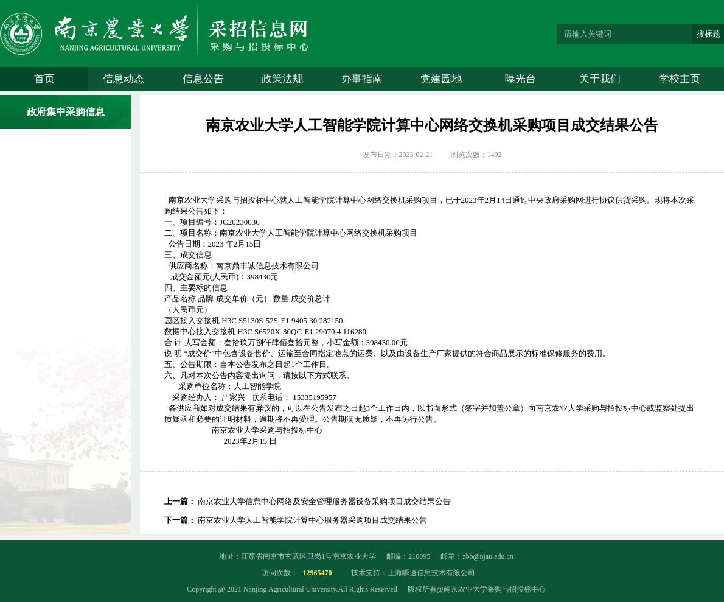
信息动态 (123, 79)
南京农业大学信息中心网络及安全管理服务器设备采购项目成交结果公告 (324, 501)
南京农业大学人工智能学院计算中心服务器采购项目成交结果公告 (312, 520)
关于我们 (600, 79)
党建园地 (441, 79)
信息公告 (203, 79)
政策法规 (282, 79)
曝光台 (520, 79)
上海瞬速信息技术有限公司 (431, 573)
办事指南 (362, 79)
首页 (44, 79)
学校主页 (679, 79)
